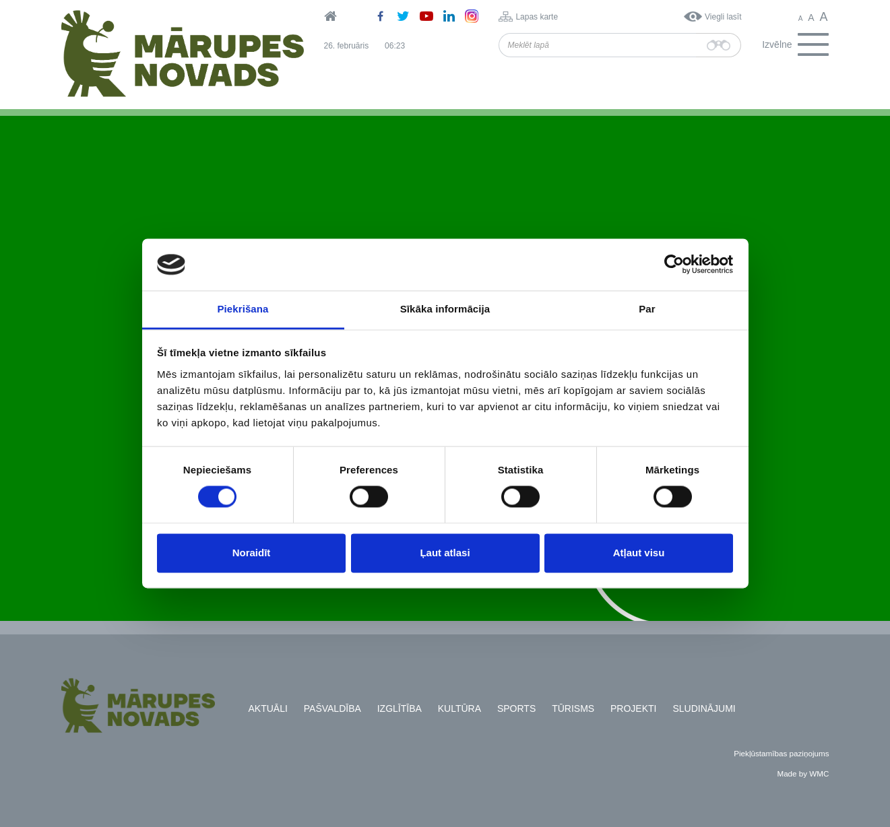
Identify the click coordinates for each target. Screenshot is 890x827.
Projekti (633, 708)
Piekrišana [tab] (242, 309)
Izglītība (399, 708)
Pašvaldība (332, 708)
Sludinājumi (703, 708)
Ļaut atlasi (445, 552)
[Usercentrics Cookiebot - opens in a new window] (674, 265)
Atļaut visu (639, 552)
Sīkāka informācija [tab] (445, 309)
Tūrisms (573, 708)
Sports (516, 708)
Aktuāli (268, 708)
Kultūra (459, 708)
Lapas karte (536, 17)
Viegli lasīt (723, 17)
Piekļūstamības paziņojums (781, 753)
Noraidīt (251, 552)
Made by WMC (803, 773)
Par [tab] (647, 309)
